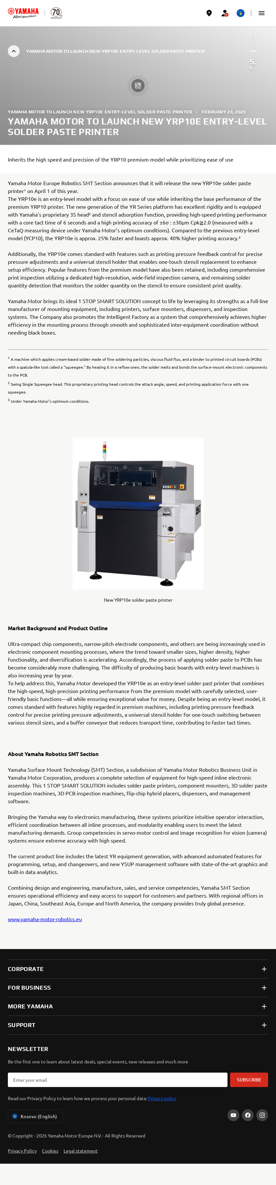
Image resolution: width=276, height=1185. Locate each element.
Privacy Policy (22, 1151)
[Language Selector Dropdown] (240, 13)
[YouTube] (233, 1115)
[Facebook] (248, 1115)
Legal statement (81, 1151)
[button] (261, 13)
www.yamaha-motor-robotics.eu (45, 919)
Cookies (50, 1151)
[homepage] (23, 13)
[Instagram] (262, 1115)
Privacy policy (162, 1098)
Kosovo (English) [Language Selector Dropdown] (34, 1116)
